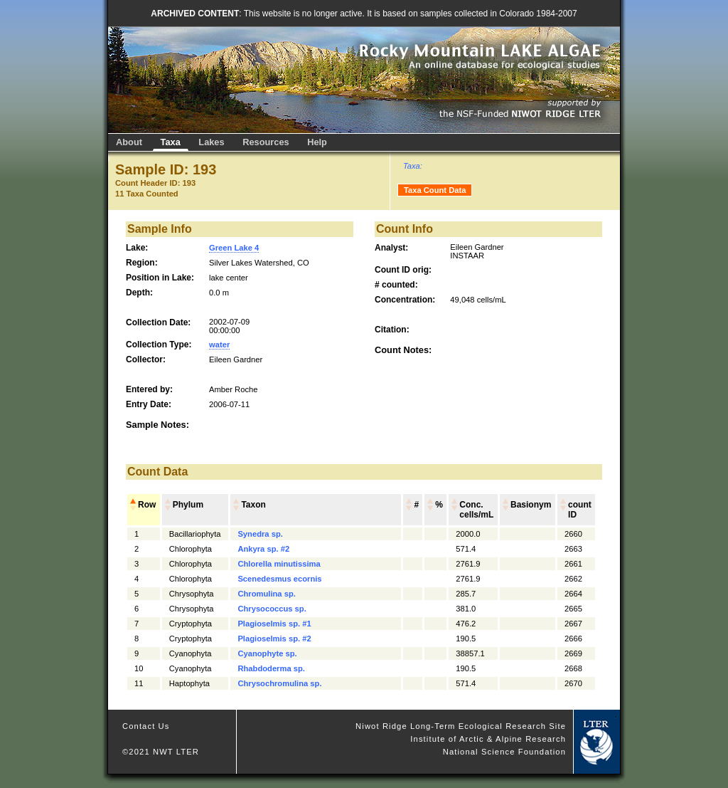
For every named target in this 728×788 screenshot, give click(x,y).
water (219, 344)
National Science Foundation (504, 751)
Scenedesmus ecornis (279, 578)
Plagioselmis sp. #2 (274, 638)
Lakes (211, 142)
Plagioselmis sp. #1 (274, 623)
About (129, 142)
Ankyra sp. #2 (263, 549)
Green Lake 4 (234, 247)
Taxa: (412, 166)
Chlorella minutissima (278, 564)
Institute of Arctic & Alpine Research (488, 739)
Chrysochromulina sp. (279, 683)
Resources (265, 142)
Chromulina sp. (266, 593)
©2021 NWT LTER (160, 751)
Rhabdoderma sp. (271, 668)
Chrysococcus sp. (271, 608)
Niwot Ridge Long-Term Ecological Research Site (460, 726)
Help (317, 142)
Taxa (171, 142)
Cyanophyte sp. (266, 653)
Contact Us (146, 726)
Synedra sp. (259, 534)
